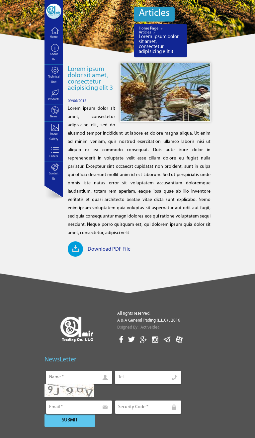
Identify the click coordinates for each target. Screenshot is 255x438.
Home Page (148, 29)
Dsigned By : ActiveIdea (138, 327)
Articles (145, 32)
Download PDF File (109, 249)
